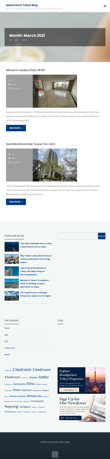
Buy (6, 334)
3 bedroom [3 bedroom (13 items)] (42, 369)
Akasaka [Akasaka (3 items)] (33, 377)
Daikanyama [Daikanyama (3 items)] (19, 384)
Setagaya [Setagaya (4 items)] (25, 406)
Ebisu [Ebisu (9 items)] (31, 383)
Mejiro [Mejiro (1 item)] (7, 397)
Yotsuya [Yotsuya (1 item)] (34, 412)
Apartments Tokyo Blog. (22, 5)
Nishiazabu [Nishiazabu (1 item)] (18, 401)
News (7, 354)
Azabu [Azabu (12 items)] (44, 376)
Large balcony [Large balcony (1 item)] (37, 390)
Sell (6, 341)
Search (101, 236)
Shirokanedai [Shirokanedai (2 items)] (10, 411)
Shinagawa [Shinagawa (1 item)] (41, 407)
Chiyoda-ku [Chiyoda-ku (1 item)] (8, 384)
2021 (16, 40)
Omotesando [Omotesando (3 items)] (37, 401)
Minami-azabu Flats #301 (25, 70)
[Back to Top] (55, 454)
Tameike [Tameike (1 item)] (19, 412)
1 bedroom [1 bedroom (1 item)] (8, 370)
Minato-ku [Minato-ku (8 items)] (34, 396)
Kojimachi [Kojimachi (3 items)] (26, 390)
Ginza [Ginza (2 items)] (38, 384)
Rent (13, 84)
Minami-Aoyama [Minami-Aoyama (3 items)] (18, 396)
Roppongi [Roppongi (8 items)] (11, 406)
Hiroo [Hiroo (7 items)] (16, 390)
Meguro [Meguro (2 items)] (45, 390)
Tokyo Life (10, 347)
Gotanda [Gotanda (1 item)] (44, 384)
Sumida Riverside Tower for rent (30, 144)
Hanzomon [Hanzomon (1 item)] (8, 390)
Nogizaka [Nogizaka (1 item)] (26, 401)
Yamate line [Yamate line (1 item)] (27, 412)
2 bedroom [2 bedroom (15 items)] (21, 369)
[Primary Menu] (105, 6)
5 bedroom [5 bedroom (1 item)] (24, 378)
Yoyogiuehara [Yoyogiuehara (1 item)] (42, 412)
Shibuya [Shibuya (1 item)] (34, 407)
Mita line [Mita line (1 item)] (46, 397)
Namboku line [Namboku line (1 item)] (9, 401)
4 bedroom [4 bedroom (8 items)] (12, 377)
